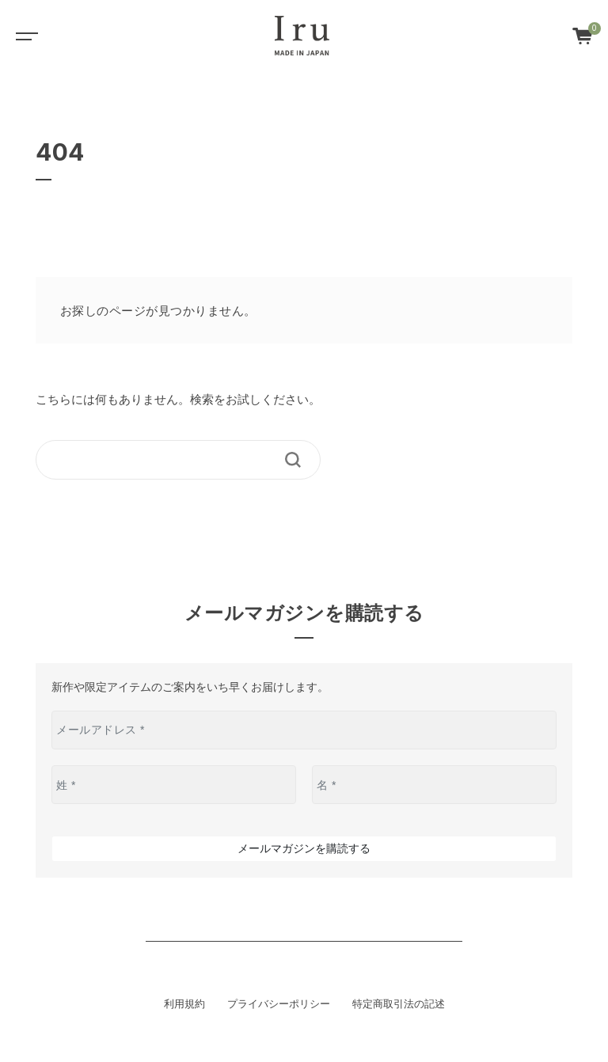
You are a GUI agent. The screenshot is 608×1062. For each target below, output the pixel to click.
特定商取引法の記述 (398, 1004)
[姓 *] (173, 784)
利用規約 (184, 1004)
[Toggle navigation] (24, 35)
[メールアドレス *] (304, 730)
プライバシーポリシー (278, 1004)
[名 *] (434, 784)
